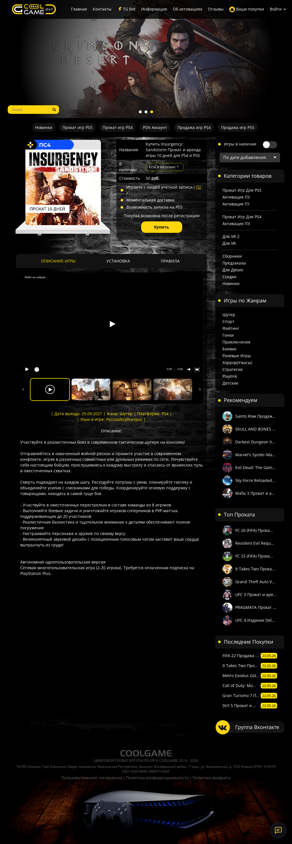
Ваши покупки (246, 9)
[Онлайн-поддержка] (278, 830)
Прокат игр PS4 (118, 127)
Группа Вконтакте (257, 727)
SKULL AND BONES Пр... (256, 429)
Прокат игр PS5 (77, 127)
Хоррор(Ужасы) (237, 362)
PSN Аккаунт (155, 127)
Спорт (228, 321)
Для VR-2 (231, 236)
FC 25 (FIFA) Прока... (254, 556)
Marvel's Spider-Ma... (255, 454)
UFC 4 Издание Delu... (256, 620)
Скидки (229, 276)
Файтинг (230, 328)
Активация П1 (236, 204)
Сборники (232, 256)
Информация (154, 9)
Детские (230, 383)
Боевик (229, 349)
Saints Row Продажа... (256, 416)
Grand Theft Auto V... (255, 581)
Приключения (236, 342)
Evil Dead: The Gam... (255, 467)
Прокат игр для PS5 (241, 190)
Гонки (228, 335)
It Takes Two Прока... (255, 569)
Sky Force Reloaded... (255, 480)
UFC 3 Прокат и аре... (256, 594)
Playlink (229, 376)
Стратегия (232, 369)
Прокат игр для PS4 (241, 216)
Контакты (102, 9)
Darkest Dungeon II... (255, 442)
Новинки (43, 127)
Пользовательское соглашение (92, 777)
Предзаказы (234, 263)
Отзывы (216, 9)
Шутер (228, 314)
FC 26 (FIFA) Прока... (254, 530)
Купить (161, 227)
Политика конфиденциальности (157, 777)
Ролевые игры (236, 355)
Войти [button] (278, 9)
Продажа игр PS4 (194, 127)
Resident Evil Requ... (254, 543)
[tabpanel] (146, 59)
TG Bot (126, 9)
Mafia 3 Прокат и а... (255, 493)
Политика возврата (211, 777)
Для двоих (232, 269)
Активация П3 (236, 197)
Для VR (229, 243)
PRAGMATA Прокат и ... (256, 607)
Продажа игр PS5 (237, 127)
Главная (79, 9)
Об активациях (187, 9)
